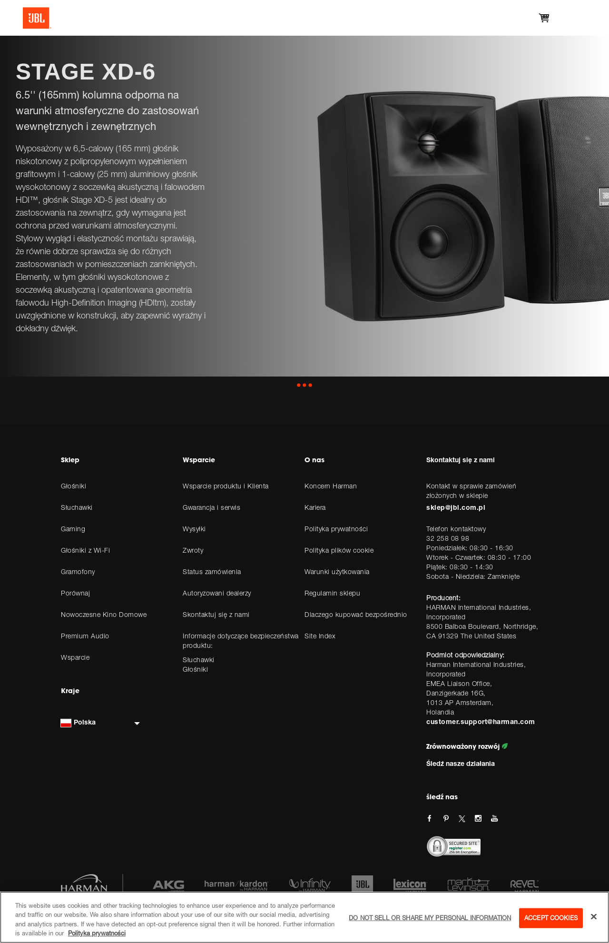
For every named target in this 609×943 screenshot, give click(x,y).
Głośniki (195, 669)
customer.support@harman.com (480, 721)
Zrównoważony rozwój (467, 746)
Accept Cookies (551, 918)
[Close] (593, 916)
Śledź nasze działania (460, 763)
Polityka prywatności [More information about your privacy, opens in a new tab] (97, 933)
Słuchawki (199, 659)
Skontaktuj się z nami (460, 460)
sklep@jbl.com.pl (455, 507)
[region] (304, 917)
